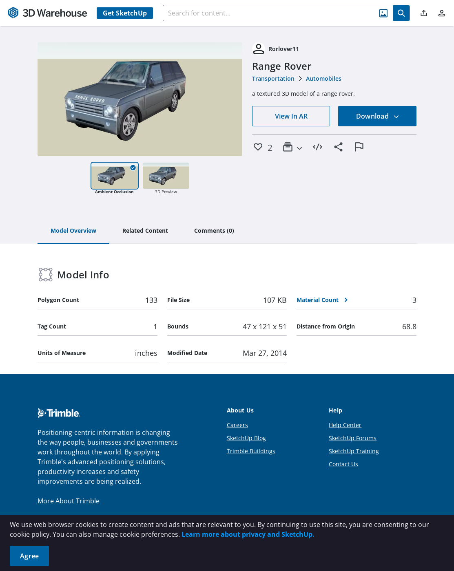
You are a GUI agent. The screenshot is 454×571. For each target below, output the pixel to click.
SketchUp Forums (352, 438)
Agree (29, 555)
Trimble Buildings (251, 451)
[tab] (73, 231)
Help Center (345, 425)
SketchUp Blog (246, 438)
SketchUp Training (354, 451)
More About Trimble (69, 500)
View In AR (291, 116)
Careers (237, 425)
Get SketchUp (125, 13)
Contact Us (343, 464)
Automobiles (323, 78)
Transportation (273, 78)
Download (377, 116)
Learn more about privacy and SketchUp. (248, 534)
